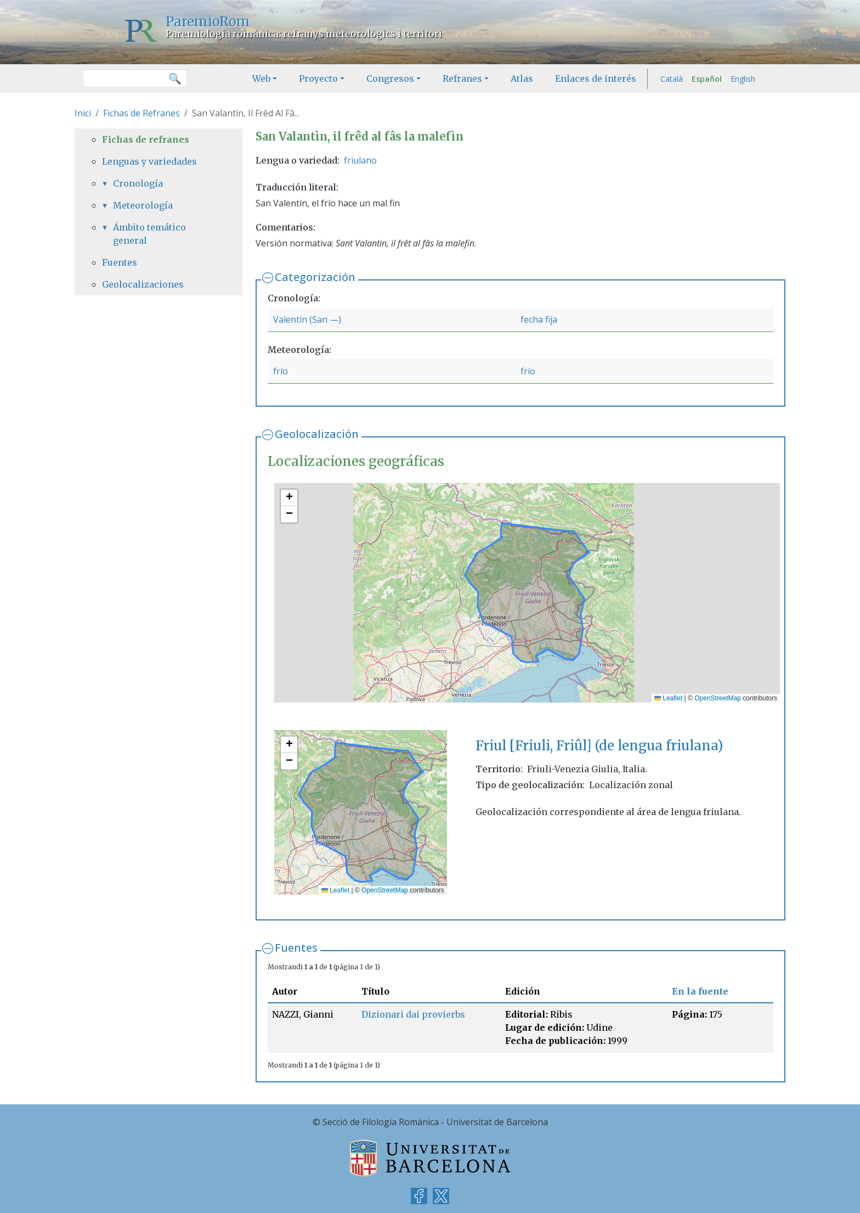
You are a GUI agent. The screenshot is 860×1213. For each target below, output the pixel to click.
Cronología (138, 183)
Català (671, 79)
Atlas (522, 78)
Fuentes (296, 947)
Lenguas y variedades (149, 161)
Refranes (462, 78)
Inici (83, 113)
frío (280, 371)
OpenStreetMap (717, 698)
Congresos (390, 78)
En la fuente (700, 991)
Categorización (315, 276)
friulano (360, 160)
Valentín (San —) (307, 319)
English (743, 79)
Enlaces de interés (595, 78)
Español (707, 79)
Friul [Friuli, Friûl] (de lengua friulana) (599, 745)
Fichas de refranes (145, 139)
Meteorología (143, 205)
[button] (289, 498)
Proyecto (318, 78)
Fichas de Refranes (141, 113)
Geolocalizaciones (143, 284)
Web (261, 78)
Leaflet (668, 698)
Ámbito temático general (149, 234)
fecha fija (538, 319)
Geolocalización (317, 433)
